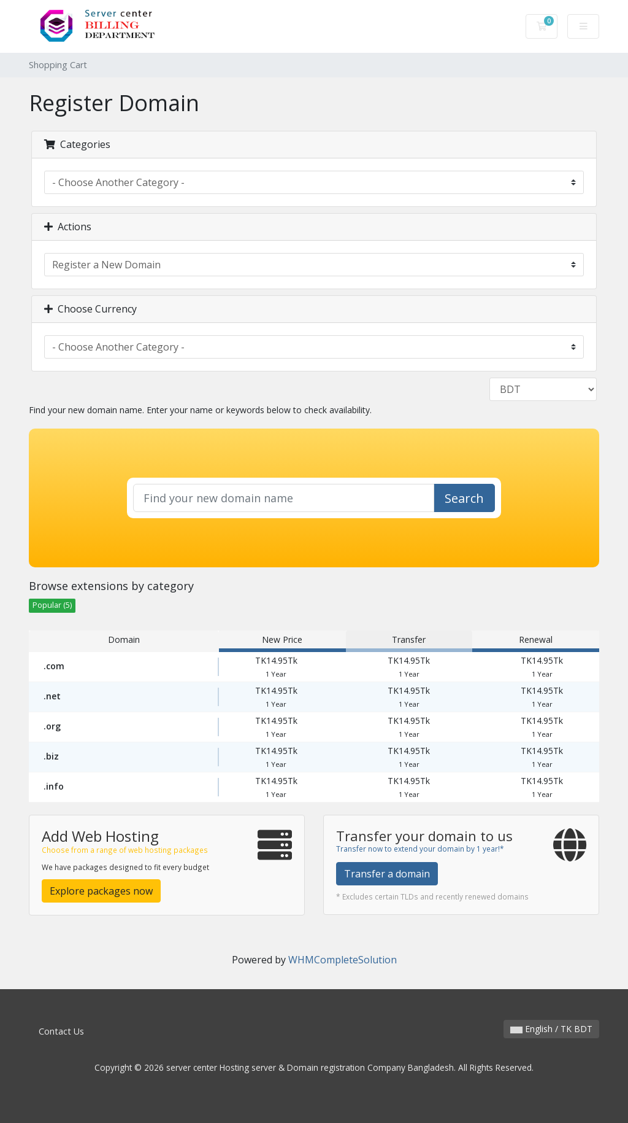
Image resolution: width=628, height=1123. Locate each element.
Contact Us (61, 1031)
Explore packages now (101, 891)
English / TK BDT (551, 1029)
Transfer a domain (387, 873)
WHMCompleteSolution (342, 959)
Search (464, 498)
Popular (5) (52, 605)
